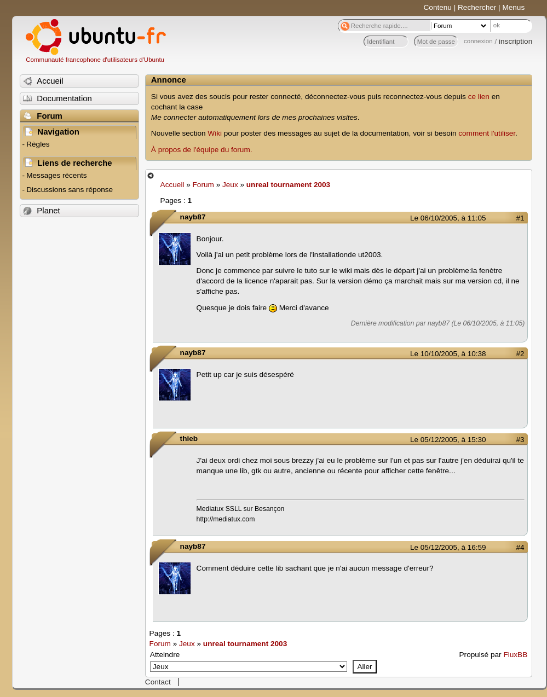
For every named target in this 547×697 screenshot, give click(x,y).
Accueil (172, 185)
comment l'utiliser (486, 133)
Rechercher (477, 7)
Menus (513, 7)
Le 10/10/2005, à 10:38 (448, 354)
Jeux (230, 185)
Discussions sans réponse (69, 189)
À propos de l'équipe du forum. (201, 150)
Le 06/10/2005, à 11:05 (448, 218)
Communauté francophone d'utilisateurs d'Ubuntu (95, 59)
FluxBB (515, 654)
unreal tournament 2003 (288, 185)
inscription (515, 41)
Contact (158, 682)
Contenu (438, 7)
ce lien (479, 96)
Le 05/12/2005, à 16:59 (448, 547)
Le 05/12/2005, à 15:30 (448, 439)
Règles (37, 144)
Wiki (215, 133)
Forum (203, 185)
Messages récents (56, 175)
